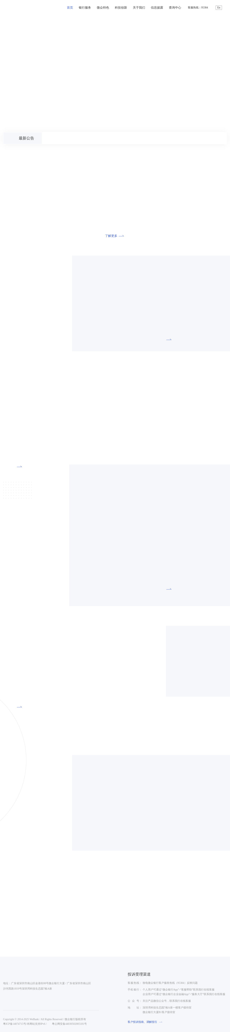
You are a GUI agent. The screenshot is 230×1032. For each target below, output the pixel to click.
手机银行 (133, 989)
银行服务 (85, 7)
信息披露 (157, 7)
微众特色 (103, 7)
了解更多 (115, 235)
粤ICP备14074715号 (14, 1023)
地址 (133, 1007)
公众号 (133, 1000)
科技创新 (121, 7)
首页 (70, 7)
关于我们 (139, 7)
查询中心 (175, 7)
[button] (7, 124)
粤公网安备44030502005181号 (68, 1023)
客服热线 (133, 982)
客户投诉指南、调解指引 (145, 1022)
